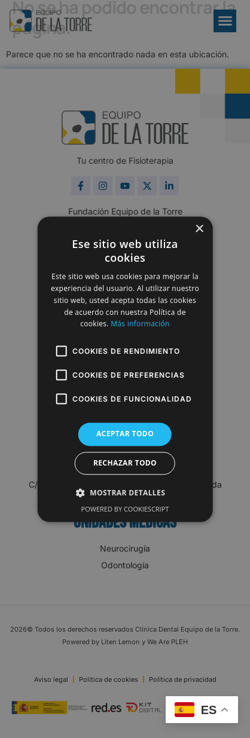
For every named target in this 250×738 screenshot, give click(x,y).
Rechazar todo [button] (125, 463)
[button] (125, 492)
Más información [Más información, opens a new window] (140, 324)
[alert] (125, 369)
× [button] (198, 229)
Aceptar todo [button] (125, 434)
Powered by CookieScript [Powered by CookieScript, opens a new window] (125, 508)
